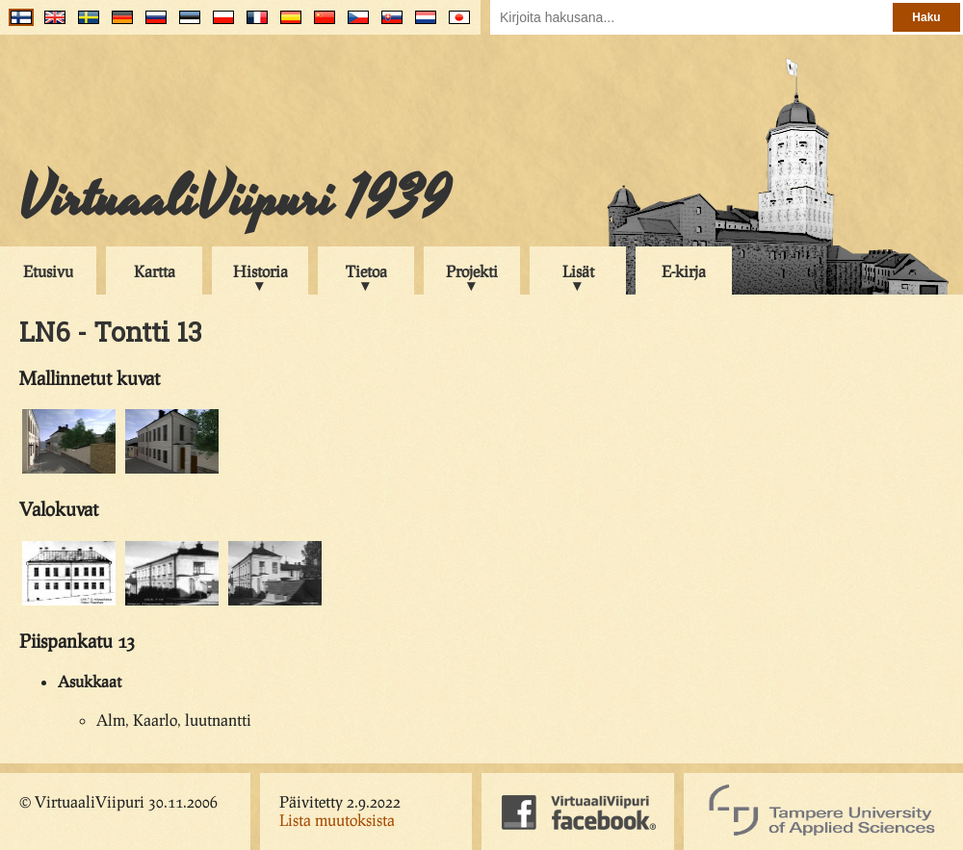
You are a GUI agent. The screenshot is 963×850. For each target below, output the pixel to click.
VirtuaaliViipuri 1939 (234, 199)
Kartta (154, 271)
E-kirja (684, 271)
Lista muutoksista (337, 820)
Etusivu (48, 271)
